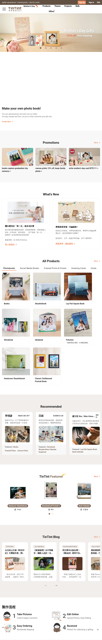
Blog (49, 609)
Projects (68, 6)
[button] (17, 447)
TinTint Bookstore (64, 605)
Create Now (7, 121)
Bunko (15, 402)
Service (35, 609)
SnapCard (42, 407)
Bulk (78, 6)
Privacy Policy (38, 612)
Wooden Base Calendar (47, 404)
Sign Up (82, 2)
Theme (57, 6)
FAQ (98, 2)
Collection (6, 605)
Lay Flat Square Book (89, 404)
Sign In (91, 2)
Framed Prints (10, 405)
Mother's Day (31, 6)
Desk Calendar (77, 407)
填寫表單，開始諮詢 (65, 243)
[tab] (46, 6)
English (95, 636)
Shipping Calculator (22, 605)
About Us (50, 605)
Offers (51, 11)
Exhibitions (6, 609)
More (97, 142)
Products (46, 6)
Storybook (51, 402)
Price (16, 609)
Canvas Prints (22, 405)
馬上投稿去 (11, 244)
